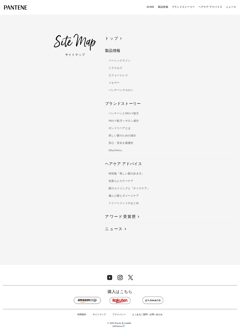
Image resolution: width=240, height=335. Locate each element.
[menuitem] (150, 7)
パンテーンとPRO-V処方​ (124, 113)
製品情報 (163, 7)
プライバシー (119, 314)
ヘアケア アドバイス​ (210, 7)
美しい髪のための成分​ (122, 135)
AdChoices (118, 326)
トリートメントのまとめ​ (124, 203)
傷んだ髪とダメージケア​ (124, 195)
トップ (112, 39)
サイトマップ (99, 314)
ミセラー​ (114, 82)
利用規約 (81, 314)
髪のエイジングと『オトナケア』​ (129, 188)
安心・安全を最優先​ (121, 143)
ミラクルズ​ (115, 68)
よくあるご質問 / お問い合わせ (147, 314)
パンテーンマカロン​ (121, 90)
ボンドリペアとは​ (120, 128)
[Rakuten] (120, 300)
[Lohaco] (152, 300)
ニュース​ (114, 229)
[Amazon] (87, 300)
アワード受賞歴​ (120, 217)
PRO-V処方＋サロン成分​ (124, 120)
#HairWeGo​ (115, 150)
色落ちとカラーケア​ (121, 181)
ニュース (231, 7)
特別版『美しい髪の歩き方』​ (126, 173)
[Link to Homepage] (15, 7)
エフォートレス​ (118, 75)
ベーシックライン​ (120, 60)
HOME (150, 7)
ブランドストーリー (183, 7)
